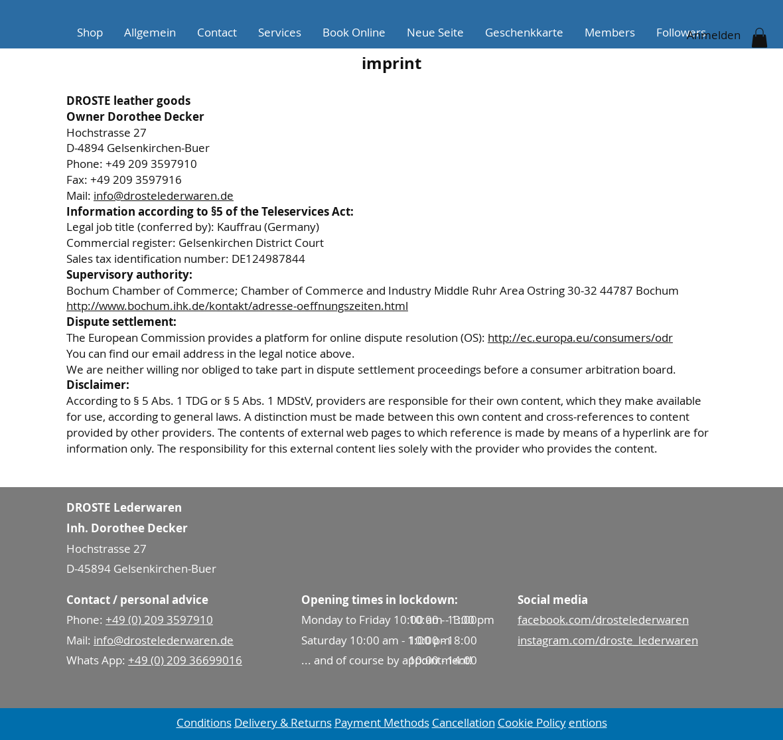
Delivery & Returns (283, 722)
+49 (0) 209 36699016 (185, 660)
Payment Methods (381, 722)
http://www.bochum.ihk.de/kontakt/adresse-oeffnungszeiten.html (237, 305)
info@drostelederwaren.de (164, 195)
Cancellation (463, 722)
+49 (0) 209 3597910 (159, 619)
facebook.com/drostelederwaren (603, 619)
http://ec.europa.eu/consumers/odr (580, 337)
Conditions (204, 722)
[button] (759, 38)
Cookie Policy (532, 722)
